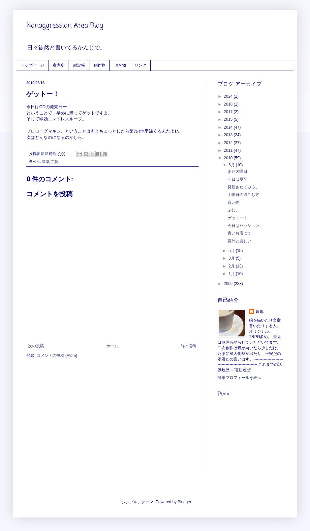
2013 (229, 135)
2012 (229, 143)
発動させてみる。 (243, 187)
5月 (232, 250)
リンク (140, 65)
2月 (232, 266)
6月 (232, 165)
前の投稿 (188, 346)
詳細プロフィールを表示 (239, 377)
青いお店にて (239, 233)
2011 (229, 150)
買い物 (233, 202)
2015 (229, 119)
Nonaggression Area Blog (64, 25)
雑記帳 (79, 65)
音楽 (45, 162)
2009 (229, 283)
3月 (232, 258)
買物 (54, 162)
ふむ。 (233, 210)
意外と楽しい (239, 241)
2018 (229, 104)
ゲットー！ (237, 218)
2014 (229, 127)
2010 (229, 158)
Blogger (184, 502)
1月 (232, 273)
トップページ (32, 65)
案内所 (59, 65)
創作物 (100, 65)
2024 (229, 96)
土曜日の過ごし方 (243, 194)
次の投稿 (36, 346)
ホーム (112, 346)
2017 (229, 111)
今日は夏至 (237, 179)
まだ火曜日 (237, 171)
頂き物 (120, 65)
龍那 (260, 311)
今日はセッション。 (245, 225)
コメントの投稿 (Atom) (57, 355)
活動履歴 (242, 370)
